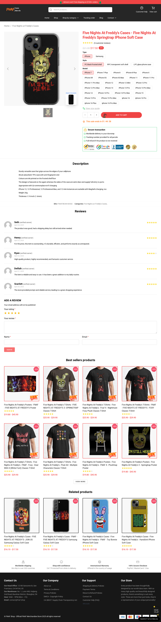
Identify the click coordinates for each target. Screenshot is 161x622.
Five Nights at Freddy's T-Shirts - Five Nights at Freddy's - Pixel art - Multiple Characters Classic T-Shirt (60, 465)
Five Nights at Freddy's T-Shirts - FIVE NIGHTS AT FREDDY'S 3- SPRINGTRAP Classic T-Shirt (60, 408)
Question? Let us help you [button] (149, 619)
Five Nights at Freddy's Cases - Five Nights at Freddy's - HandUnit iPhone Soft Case (138, 539)
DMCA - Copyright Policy (53, 597)
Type (85, 52)
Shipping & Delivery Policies (93, 586)
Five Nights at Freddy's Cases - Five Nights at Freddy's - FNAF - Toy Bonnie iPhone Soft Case (100, 539)
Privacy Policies (50, 593)
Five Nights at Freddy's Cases (25, 26)
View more (81, 482)
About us (47, 586)
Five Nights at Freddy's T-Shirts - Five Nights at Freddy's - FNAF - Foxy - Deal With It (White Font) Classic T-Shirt (21, 465)
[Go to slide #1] (35, 112)
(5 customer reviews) (102, 43)
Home (6, 26)
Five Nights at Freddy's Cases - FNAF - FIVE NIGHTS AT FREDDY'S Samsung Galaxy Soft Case (60, 539)
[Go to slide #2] (48, 112)
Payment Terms (89, 589)
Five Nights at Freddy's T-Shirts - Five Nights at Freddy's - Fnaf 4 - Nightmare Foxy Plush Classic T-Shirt (100, 408)
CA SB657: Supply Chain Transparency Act (60, 600)
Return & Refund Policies (92, 593)
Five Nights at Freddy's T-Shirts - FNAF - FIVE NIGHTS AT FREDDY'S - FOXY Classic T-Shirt (139, 408)
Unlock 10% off (156, 611)
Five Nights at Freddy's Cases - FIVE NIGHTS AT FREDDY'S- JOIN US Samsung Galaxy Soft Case (20, 539)
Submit (9, 350)
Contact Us (87, 597)
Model (85, 69)
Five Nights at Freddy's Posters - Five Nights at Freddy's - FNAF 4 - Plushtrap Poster (100, 465)
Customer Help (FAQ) (91, 600)
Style (85, 60)
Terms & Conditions (51, 589)
